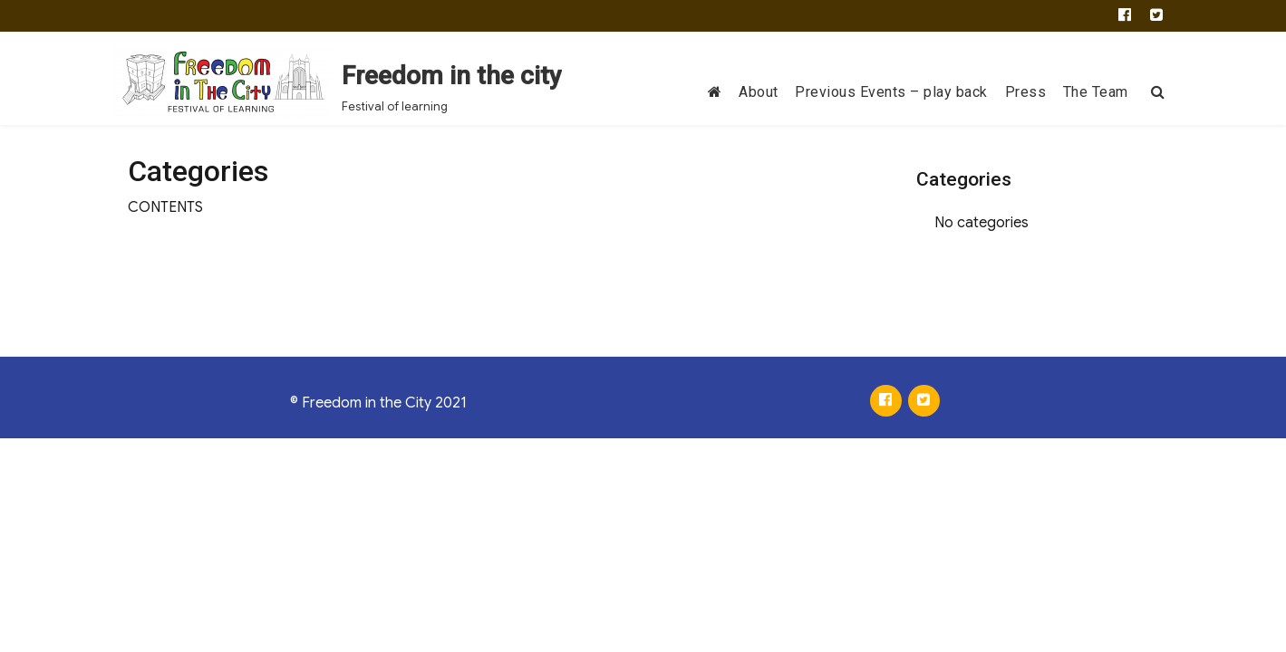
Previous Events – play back (891, 92)
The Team (1095, 92)
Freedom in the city (452, 76)
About (758, 92)
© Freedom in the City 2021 (378, 403)
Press (1026, 92)
